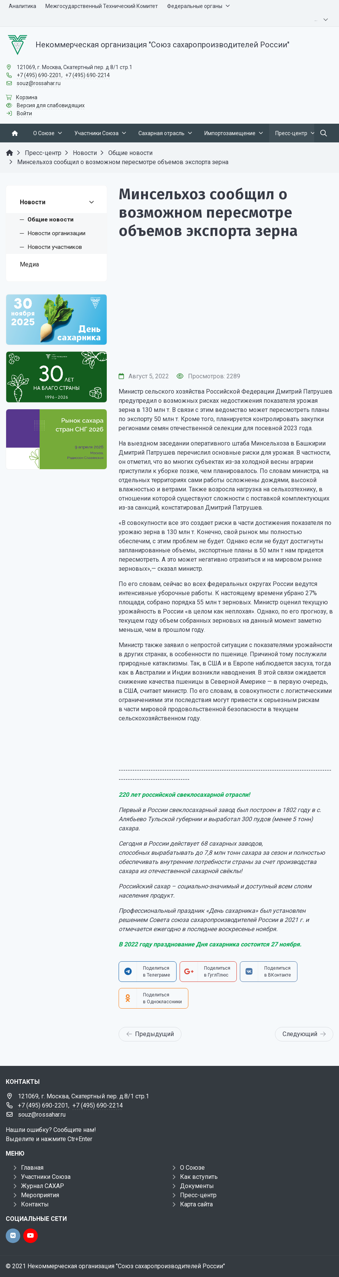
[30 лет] (56, 377)
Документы (197, 1186)
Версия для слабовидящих (51, 105)
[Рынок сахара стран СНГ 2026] (56, 439)
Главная (32, 1167)
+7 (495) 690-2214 (87, 75)
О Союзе (192, 1167)
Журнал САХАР (42, 1186)
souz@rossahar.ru (39, 83)
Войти (24, 113)
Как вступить (199, 1176)
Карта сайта (196, 1204)
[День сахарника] (56, 319)
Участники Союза (46, 1176)
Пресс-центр (198, 1195)
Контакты (35, 1204)
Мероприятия (40, 1195)
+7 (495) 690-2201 (39, 75)
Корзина (26, 97)
